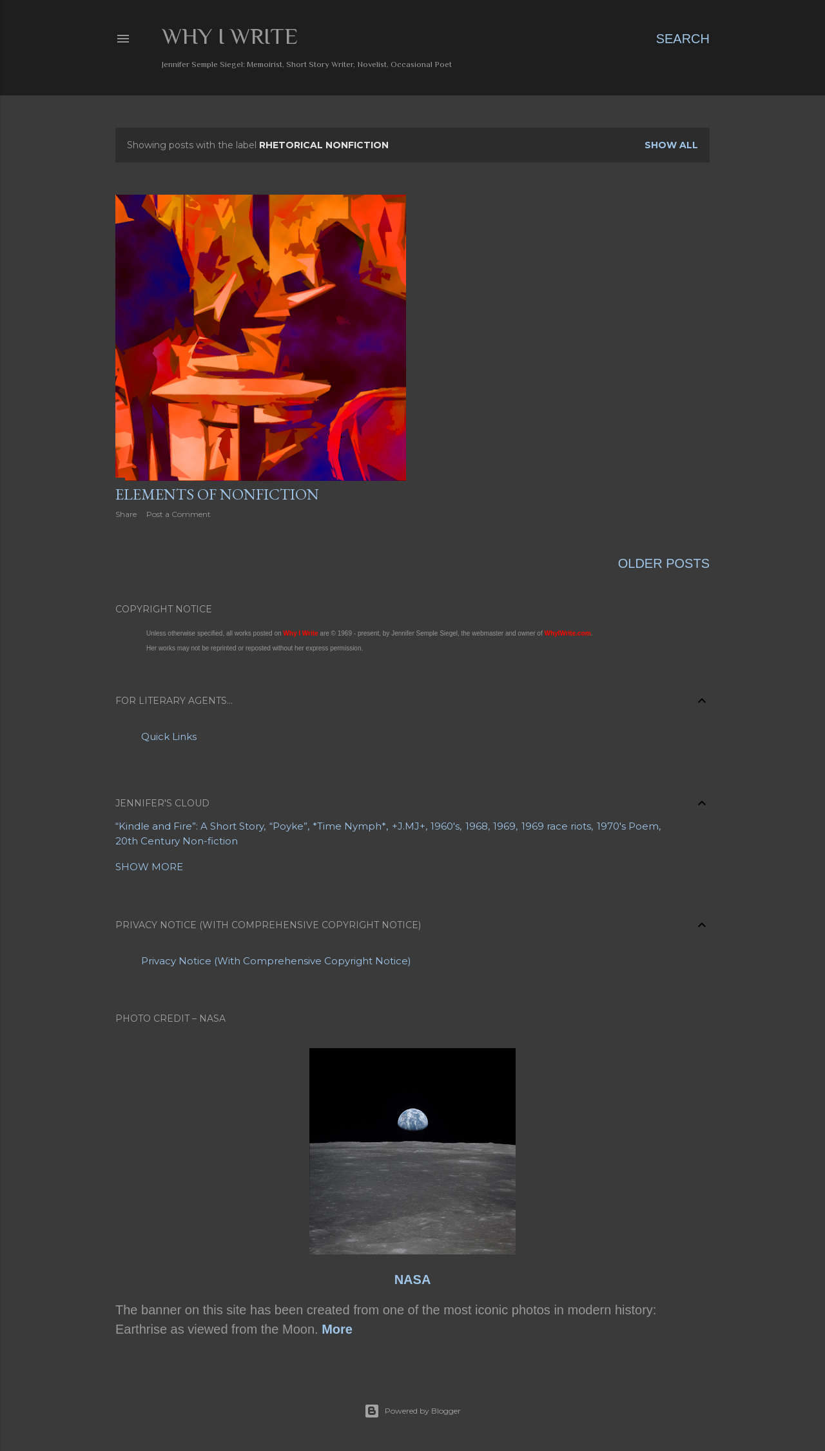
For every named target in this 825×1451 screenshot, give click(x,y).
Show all (671, 145)
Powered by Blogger (412, 1411)
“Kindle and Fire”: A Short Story (189, 826)
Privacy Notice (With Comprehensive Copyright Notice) (276, 961)
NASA (412, 1279)
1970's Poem (628, 826)
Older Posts (664, 563)
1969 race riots (556, 826)
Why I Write (230, 36)
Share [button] (126, 514)
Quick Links (169, 736)
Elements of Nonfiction (217, 494)
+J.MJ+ (408, 826)
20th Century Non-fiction (176, 841)
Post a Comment (178, 514)
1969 (504, 826)
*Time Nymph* (349, 826)
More (337, 1329)
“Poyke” (288, 826)
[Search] (683, 38)
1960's (445, 826)
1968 (476, 826)
